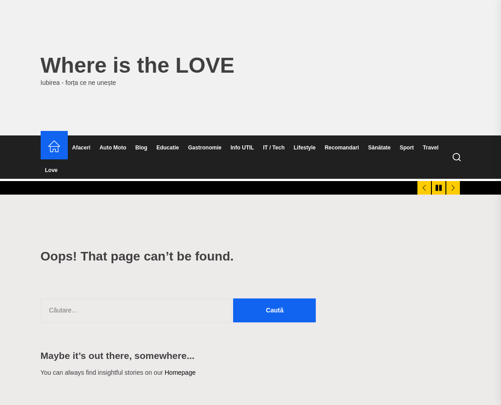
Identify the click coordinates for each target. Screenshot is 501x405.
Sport (407, 147)
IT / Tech (274, 147)
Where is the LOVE (137, 65)
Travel (431, 147)
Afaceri (81, 147)
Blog (142, 147)
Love (51, 170)
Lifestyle (305, 147)
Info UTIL (242, 147)
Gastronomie (204, 147)
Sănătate (379, 147)
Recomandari (342, 147)
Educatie (167, 147)
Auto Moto (112, 147)
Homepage (180, 372)
